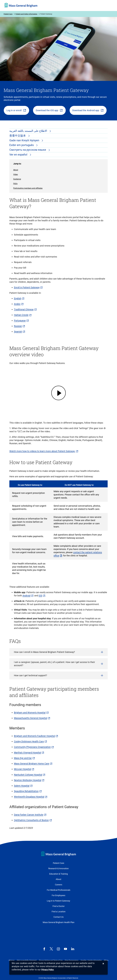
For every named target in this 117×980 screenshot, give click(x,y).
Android (26, 595)
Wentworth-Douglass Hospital (29, 796)
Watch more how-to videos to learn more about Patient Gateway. (42, 451)
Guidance (17, 179)
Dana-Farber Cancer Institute (28, 814)
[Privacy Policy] (47, 970)
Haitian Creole (21, 315)
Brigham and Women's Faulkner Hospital (34, 736)
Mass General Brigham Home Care (31, 763)
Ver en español (18, 154)
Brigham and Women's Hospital (30, 712)
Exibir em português (21, 145)
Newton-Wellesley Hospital (27, 780)
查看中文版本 (18, 135)
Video (15, 174)
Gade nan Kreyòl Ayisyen (24, 140)
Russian (18, 326)
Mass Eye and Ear (23, 758)
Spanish (18, 331)
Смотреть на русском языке (28, 149)
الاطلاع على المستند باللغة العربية (28, 130)
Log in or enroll (14, 110)
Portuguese (20, 320)
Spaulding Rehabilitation (26, 791)
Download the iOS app (47, 110)
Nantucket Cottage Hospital (28, 774)
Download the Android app (85, 110)
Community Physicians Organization (32, 747)
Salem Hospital (21, 785)
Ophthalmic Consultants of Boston (31, 820)
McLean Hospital (22, 769)
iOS (40, 595)
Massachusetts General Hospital (30, 718)
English (17, 298)
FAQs (15, 184)
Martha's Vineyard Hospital (27, 752)
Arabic (17, 304)
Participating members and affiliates (28, 188)
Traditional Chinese (24, 309)
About (15, 170)
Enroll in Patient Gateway (27, 287)
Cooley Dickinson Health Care (29, 741)
